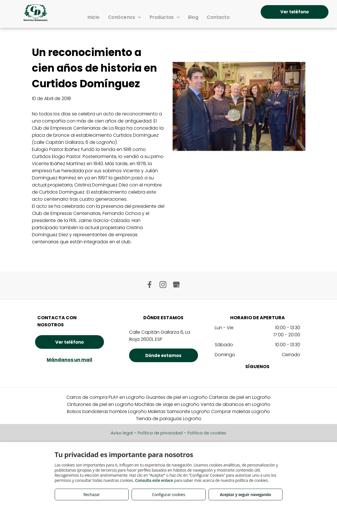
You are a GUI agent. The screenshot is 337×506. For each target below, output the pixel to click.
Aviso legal (122, 433)
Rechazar (91, 494)
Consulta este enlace (154, 480)
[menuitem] (93, 17)
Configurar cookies (168, 494)
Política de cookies (206, 433)
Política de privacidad (160, 433)
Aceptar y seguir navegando (245, 494)
